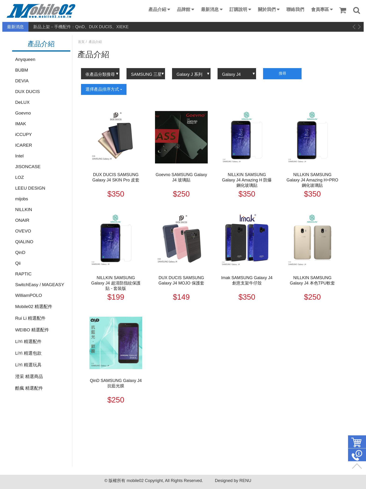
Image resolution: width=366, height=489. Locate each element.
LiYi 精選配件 (28, 341)
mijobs (21, 198)
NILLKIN (23, 209)
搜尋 (282, 73)
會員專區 (320, 9)
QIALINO (24, 241)
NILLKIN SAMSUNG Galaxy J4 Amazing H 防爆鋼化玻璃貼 (247, 180)
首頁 (81, 42)
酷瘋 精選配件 (29, 388)
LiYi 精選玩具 (28, 364)
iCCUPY (23, 134)
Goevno (23, 113)
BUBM (21, 70)
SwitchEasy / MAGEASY (39, 284)
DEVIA (22, 80)
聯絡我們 (295, 9)
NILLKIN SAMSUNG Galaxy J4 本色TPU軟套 (312, 280)
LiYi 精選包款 (28, 353)
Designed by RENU (233, 480)
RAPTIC (23, 273)
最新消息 (210, 9)
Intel (19, 155)
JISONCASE (28, 166)
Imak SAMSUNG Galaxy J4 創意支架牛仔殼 (247, 280)
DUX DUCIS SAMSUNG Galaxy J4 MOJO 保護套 (181, 280)
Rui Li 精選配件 (30, 318)
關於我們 (267, 9)
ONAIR (22, 220)
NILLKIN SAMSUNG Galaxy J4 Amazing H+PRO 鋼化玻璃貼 (312, 180)
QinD (20, 252)
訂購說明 (238, 9)
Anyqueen (25, 59)
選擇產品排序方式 (103, 89)
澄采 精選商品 (29, 376)
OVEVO (23, 231)
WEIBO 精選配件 (32, 329)
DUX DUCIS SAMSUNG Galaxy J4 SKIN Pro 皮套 (115, 177)
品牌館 (183, 9)
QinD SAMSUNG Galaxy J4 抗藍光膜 (116, 383)
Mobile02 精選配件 (33, 306)
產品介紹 (157, 9)
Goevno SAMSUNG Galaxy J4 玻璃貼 (181, 177)
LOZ (19, 177)
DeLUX (22, 102)
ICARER (23, 145)
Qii (18, 263)
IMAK (20, 123)
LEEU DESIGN (30, 188)
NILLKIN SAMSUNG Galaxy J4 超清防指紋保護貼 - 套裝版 (116, 283)
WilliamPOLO (28, 295)
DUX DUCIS (27, 91)
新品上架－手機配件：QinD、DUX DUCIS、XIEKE (81, 26)
